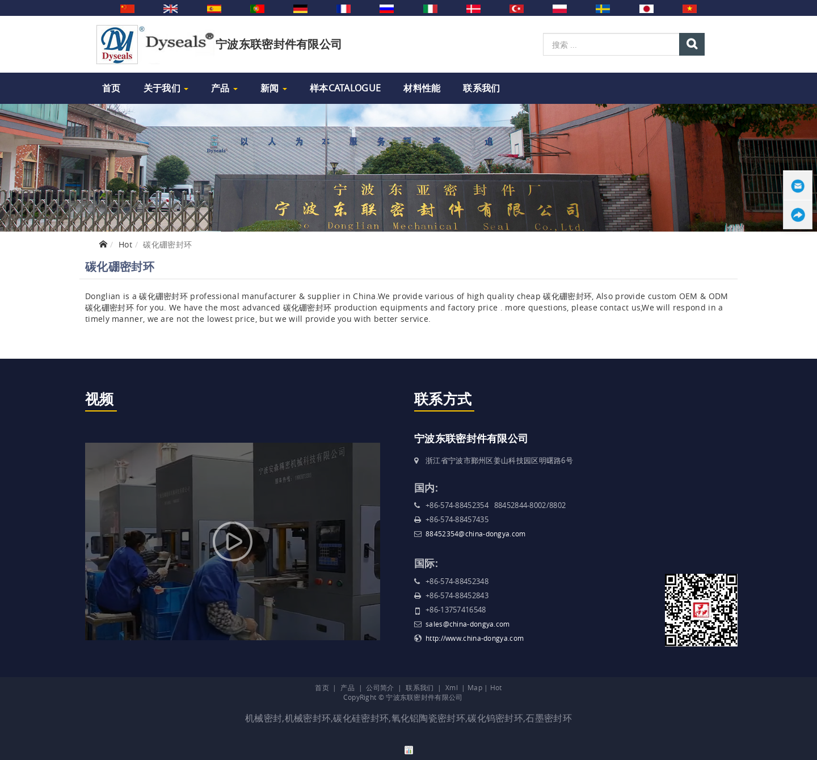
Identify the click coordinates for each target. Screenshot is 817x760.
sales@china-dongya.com (468, 623)
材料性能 (421, 88)
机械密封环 (308, 718)
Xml (451, 687)
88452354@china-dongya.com (476, 533)
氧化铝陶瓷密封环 (428, 718)
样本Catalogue (345, 88)
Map (475, 687)
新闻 (273, 88)
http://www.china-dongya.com (475, 638)
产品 (224, 88)
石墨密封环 (548, 718)
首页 (111, 88)
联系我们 (481, 88)
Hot (125, 244)
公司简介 (380, 687)
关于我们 (166, 88)
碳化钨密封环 (495, 718)
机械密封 (263, 718)
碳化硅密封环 (361, 718)
